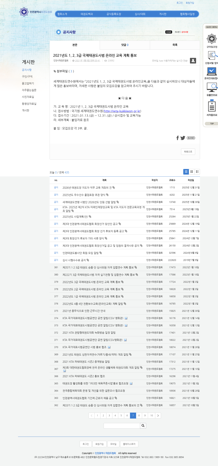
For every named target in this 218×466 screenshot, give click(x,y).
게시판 (162, 13)
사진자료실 (28, 96)
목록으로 (188, 151)
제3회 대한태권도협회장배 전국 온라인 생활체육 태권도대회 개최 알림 (101, 367)
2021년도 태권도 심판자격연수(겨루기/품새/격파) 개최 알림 (95, 354)
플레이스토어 (129, 444)
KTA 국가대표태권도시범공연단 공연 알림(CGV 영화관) (93, 318)
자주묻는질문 (29, 90)
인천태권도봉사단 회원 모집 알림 (82, 252)
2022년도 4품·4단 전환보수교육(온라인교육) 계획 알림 (93, 303)
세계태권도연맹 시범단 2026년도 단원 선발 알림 (91, 202)
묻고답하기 (28, 83)
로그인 (180, 2)
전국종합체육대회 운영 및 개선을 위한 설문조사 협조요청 (94, 390)
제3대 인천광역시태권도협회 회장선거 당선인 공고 (92, 223)
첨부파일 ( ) (64, 71)
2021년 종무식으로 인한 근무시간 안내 (84, 310)
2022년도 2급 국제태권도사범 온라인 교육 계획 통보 (91, 289)
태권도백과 (87, 13)
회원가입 (190, 2)
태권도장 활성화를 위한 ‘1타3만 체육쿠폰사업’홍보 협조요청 (95, 383)
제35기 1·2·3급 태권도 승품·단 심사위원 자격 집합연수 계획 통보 (98, 267)
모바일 (113, 444)
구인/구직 (27, 76)
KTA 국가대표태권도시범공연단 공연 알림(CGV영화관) (93, 339)
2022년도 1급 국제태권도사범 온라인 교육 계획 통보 (91, 296)
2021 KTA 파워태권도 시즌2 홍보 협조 (84, 376)
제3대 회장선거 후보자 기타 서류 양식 (85, 238)
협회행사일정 (187, 13)
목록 (175, 44)
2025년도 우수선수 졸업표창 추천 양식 (85, 194)
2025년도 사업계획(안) (77, 216)
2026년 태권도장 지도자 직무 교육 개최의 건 (89, 187)
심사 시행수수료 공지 (76, 260)
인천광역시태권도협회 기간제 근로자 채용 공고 (88, 398)
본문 (74, 44)
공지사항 (27, 69)
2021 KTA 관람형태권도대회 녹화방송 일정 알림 (89, 332)
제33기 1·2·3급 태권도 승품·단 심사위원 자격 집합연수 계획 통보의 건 (101, 405)
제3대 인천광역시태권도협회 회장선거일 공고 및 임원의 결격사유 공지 (102, 245)
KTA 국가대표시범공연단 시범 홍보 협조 (84, 347)
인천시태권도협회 (60, 60)
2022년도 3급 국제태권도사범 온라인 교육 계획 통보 (91, 281)
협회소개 (62, 13)
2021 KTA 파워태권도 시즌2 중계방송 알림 (86, 361)
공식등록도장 (114, 13)
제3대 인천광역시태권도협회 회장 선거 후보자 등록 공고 (95, 231)
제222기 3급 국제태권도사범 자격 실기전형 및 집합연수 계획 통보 (99, 274)
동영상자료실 (29, 103)
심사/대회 (140, 13)
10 (151, 415)
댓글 (124, 44)
